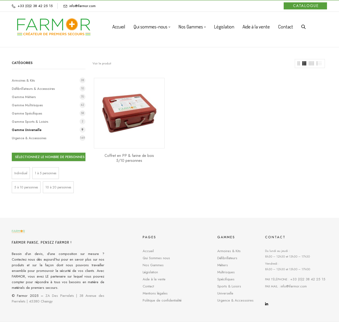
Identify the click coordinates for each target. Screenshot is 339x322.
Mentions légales (155, 293)
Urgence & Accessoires (29, 138)
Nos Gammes (153, 265)
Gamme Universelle (26, 129)
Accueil (148, 251)
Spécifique (225, 279)
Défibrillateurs (227, 258)
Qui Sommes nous (156, 258)
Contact (148, 286)
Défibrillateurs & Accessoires (33, 88)
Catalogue (306, 5)
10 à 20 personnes (58, 187)
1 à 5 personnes (45, 173)
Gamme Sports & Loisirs (30, 121)
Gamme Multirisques (27, 105)
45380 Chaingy (41, 301)
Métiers (222, 265)
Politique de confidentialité (162, 300)
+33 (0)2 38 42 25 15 (307, 279)
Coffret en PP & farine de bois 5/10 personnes (129, 158)
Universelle (225, 293)
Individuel (20, 173)
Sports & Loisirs (229, 286)
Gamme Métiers (24, 97)
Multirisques (226, 272)
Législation (150, 272)
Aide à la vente (154, 279)
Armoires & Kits (23, 80)
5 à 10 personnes (26, 187)
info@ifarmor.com (82, 5)
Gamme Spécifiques (27, 113)
